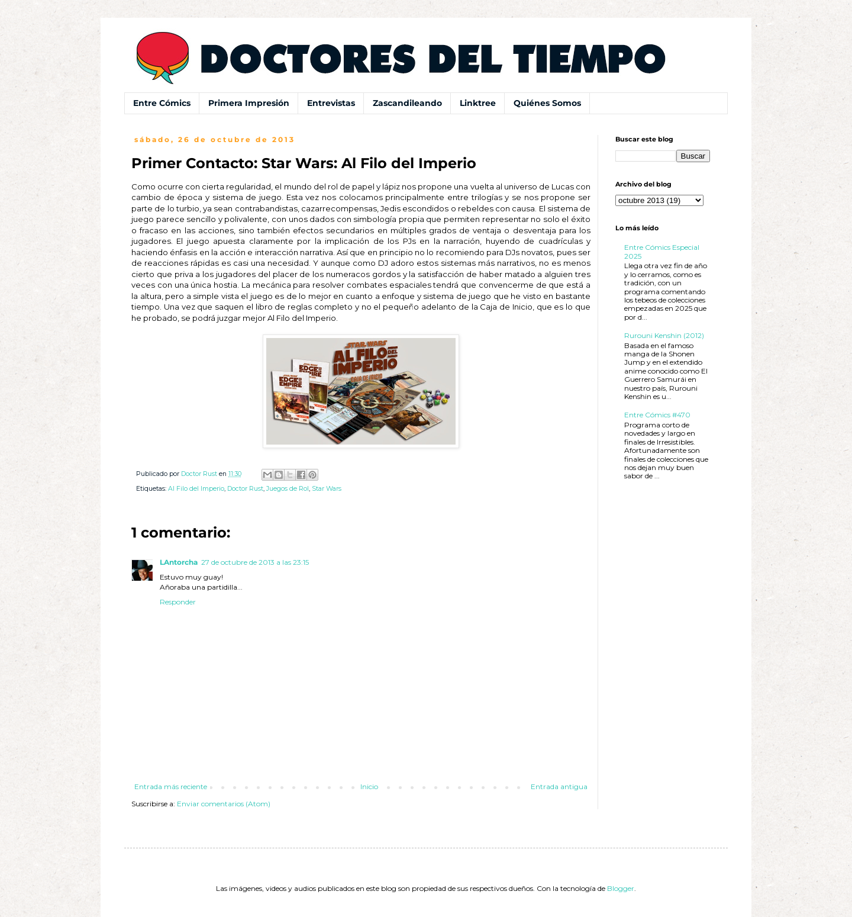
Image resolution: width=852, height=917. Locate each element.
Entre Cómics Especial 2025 (661, 251)
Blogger (620, 888)
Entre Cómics (162, 103)
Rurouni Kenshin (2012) (664, 335)
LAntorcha (179, 562)
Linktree (478, 103)
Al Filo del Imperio (196, 489)
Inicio (369, 786)
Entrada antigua (559, 786)
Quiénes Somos (547, 103)
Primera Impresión (248, 103)
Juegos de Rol (287, 489)
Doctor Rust (245, 489)
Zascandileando (407, 103)
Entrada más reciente (170, 786)
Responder (178, 601)
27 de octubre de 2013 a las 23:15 (255, 562)
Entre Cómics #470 (657, 414)
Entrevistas (331, 103)
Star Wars (326, 489)
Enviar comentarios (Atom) (223, 803)
